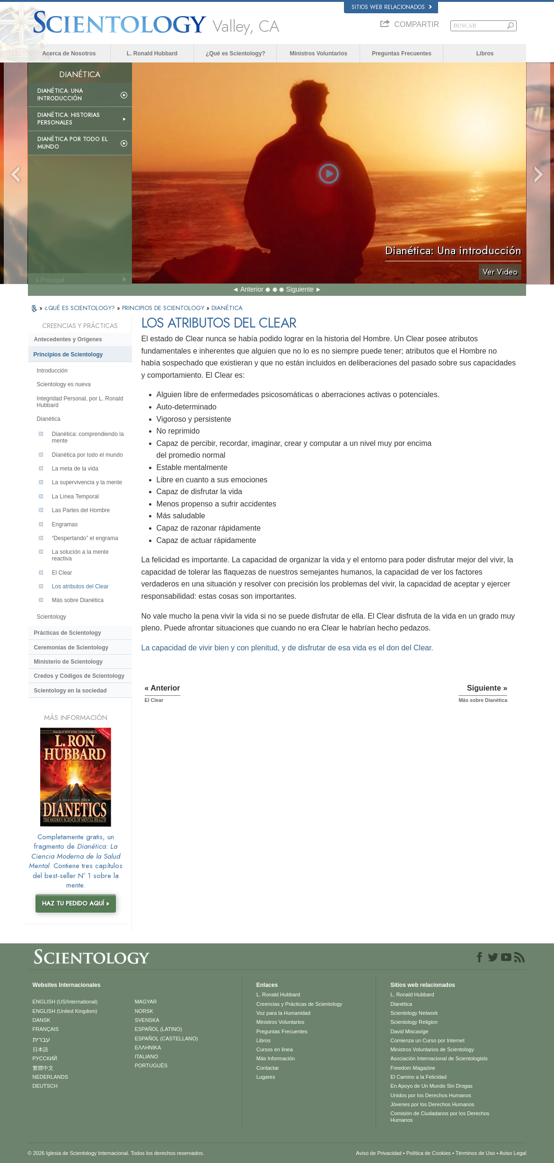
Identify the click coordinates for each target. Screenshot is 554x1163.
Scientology (51, 616)
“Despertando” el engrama (85, 538)
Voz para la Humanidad (283, 1013)
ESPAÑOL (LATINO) (158, 1029)
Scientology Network (414, 1013)
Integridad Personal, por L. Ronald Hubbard (80, 401)
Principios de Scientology (68, 354)
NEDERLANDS (50, 1077)
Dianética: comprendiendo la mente (88, 437)
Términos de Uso (475, 1153)
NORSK (144, 1011)
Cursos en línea (274, 1049)
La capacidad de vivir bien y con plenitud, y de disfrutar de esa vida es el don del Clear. (287, 648)
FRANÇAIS (46, 1029)
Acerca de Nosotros (69, 53)
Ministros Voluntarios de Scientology (432, 1049)
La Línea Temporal (75, 496)
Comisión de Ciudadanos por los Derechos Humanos (439, 1116)
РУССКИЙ (45, 1058)
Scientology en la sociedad (70, 690)
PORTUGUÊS (151, 1065)
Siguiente (300, 289)
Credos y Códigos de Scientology (79, 676)
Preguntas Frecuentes (401, 53)
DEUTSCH (45, 1086)
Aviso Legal (513, 1153)
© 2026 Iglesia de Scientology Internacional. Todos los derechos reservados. (116, 1153)
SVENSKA (147, 1020)
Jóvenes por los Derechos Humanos (432, 1104)
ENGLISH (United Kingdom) (65, 1011)
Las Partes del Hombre (81, 510)
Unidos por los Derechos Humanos (430, 1095)
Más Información (275, 1058)
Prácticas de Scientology (67, 633)
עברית (41, 1039)
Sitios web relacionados (392, 7)
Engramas (65, 524)
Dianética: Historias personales (68, 119)
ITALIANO (146, 1056)
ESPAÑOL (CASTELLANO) (166, 1038)
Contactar (267, 1068)
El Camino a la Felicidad (418, 1077)
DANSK (42, 1020)
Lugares (265, 1077)
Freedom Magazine (412, 1068)
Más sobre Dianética (78, 600)
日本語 (40, 1049)
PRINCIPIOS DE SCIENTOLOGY (164, 307)
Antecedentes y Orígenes (68, 339)
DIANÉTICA (227, 307)
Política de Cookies (428, 1153)
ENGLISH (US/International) (65, 1001)
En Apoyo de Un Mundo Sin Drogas (431, 1086)
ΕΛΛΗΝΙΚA (148, 1047)
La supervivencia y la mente (87, 482)
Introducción (52, 370)
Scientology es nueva (64, 384)
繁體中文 (43, 1068)
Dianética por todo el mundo (72, 143)
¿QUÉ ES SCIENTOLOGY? (80, 307)
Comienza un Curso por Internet (427, 1040)
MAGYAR (146, 1001)
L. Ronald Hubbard (152, 53)
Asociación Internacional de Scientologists (438, 1058)
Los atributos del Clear (80, 586)
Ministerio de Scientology (68, 661)
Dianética (49, 419)
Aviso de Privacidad (378, 1153)
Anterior (252, 289)
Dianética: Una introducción (60, 95)
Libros (485, 53)
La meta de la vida (75, 468)
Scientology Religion (414, 1022)
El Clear (62, 572)
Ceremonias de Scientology (71, 647)
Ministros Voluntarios (318, 53)
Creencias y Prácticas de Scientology (299, 1004)
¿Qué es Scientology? (235, 53)
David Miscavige (409, 1031)
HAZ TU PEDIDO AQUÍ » (75, 903)
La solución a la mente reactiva (80, 555)
